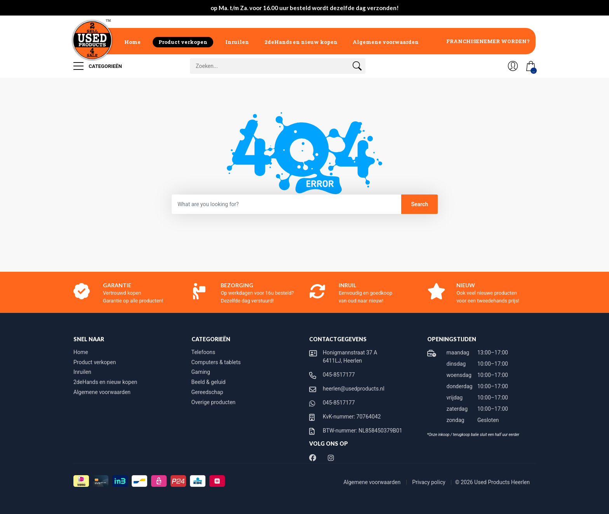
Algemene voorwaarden (386, 41)
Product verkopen (182, 41)
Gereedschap (207, 392)
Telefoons (203, 352)
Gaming (200, 372)
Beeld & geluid (208, 382)
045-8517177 (339, 375)
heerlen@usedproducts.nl (354, 389)
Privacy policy (429, 482)
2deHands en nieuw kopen (301, 41)
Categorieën (97, 66)
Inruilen (237, 41)
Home (132, 41)
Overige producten (213, 402)
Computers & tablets (216, 362)
